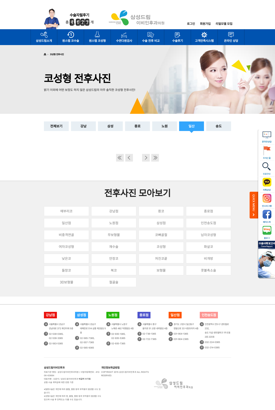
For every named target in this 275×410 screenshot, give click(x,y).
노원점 (113, 223)
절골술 (113, 282)
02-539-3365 (56, 338)
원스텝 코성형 (97, 41)
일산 (191, 126)
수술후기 (177, 41)
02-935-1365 (118, 334)
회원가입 (205, 24)
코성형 (161, 247)
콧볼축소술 (208, 270)
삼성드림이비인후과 (54, 367)
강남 (83, 126)
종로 (137, 126)
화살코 (208, 247)
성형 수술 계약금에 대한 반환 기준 (59, 382)
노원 (165, 126)
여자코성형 (66, 247)
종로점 (208, 211)
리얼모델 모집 (224, 24)
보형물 (161, 270)
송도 (219, 126)
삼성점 (161, 223)
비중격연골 (66, 235)
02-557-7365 (87, 342)
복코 (114, 270)
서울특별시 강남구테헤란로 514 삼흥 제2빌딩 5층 (93, 328)
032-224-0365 (212, 342)
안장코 (113, 258)
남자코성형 (208, 235)
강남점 (113, 211)
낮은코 (66, 258)
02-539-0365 (56, 334)
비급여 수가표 (85, 379)
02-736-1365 (149, 333)
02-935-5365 (118, 338)
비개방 (208, 258)
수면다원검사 (124, 41)
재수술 (113, 247)
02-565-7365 (87, 338)
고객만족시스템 (204, 41)
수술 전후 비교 (151, 41)
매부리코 (66, 211)
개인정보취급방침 (110, 367)
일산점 (66, 223)
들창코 (66, 270)
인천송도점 (208, 223)
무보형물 (114, 235)
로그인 (191, 24)
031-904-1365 (181, 333)
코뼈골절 (161, 235)
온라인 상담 (231, 41)
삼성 (110, 126)
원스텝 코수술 (70, 41)
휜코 (161, 211)
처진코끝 (161, 258)
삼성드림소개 (44, 41)
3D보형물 (66, 282)
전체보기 (56, 126)
